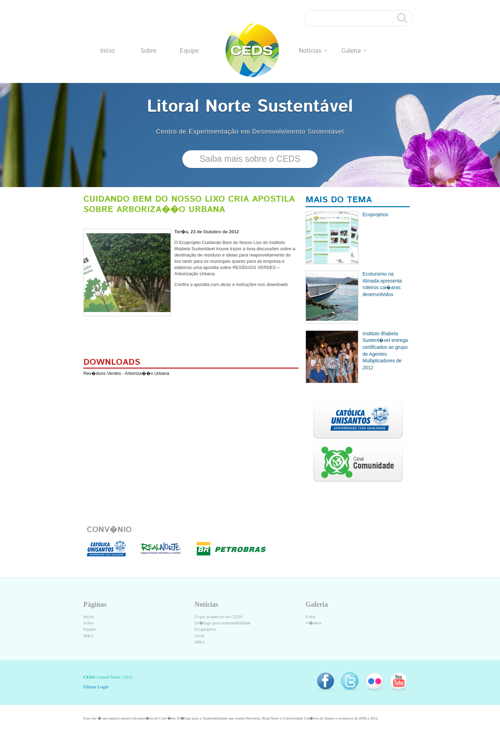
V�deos (314, 622)
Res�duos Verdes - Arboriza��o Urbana (126, 373)
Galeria (353, 51)
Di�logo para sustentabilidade (222, 622)
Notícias (313, 51)
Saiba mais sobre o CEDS (250, 158)
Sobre (148, 51)
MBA (88, 635)
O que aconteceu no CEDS (218, 616)
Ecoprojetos (205, 629)
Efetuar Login (96, 686)
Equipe (189, 51)
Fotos (311, 616)
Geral (199, 635)
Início (107, 51)
